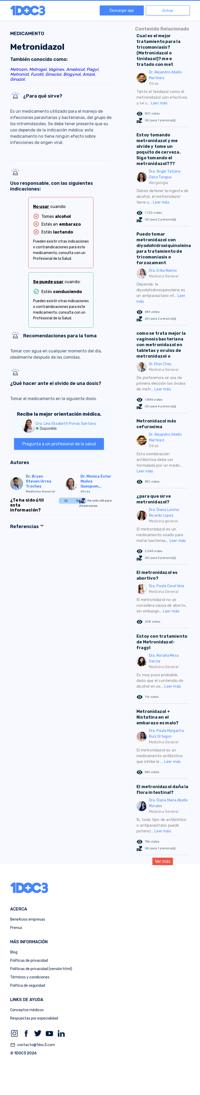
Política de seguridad (27, 985)
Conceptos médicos (27, 1010)
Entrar (167, 11)
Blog (13, 952)
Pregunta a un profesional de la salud (59, 443)
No (78, 501)
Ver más (162, 861)
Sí (65, 501)
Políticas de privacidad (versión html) (41, 969)
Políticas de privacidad (29, 960)
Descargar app (122, 10)
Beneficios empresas (27, 919)
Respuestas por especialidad (34, 1018)
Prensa (16, 928)
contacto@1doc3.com (32, 1045)
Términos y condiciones (29, 977)
